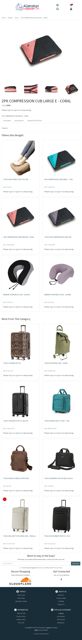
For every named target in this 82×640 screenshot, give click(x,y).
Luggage (61, 613)
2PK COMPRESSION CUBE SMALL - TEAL (58, 179)
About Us (61, 595)
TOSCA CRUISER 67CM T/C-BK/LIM (15, 421)
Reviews (35, 121)
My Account (21, 595)
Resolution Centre (21, 601)
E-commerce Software (39, 634)
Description (7, 121)
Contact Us (60, 604)
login (9, 110)
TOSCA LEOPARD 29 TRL (12, 363)
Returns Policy (21, 620)
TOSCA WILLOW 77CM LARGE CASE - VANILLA (19, 536)
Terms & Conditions (44, 568)
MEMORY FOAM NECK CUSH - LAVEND (57, 295)
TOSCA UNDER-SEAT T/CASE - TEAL (57, 421)
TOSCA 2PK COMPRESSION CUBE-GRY (57, 237)
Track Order (21, 598)
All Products (61, 620)
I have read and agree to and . (41, 568)
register (16, 110)
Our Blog (61, 601)
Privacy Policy (57, 568)
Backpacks (60, 623)
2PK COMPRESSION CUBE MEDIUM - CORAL (18, 237)
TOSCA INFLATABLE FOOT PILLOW (15, 179)
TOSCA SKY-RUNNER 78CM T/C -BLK (57, 536)
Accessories (61, 616)
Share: (6, 105)
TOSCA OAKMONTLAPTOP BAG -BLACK (58, 478)
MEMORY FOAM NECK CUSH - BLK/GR (16, 295)
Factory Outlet (60, 598)
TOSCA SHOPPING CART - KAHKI (55, 363)
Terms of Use (21, 613)
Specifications (19, 121)
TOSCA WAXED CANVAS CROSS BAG (16, 478)
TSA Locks (21, 623)
